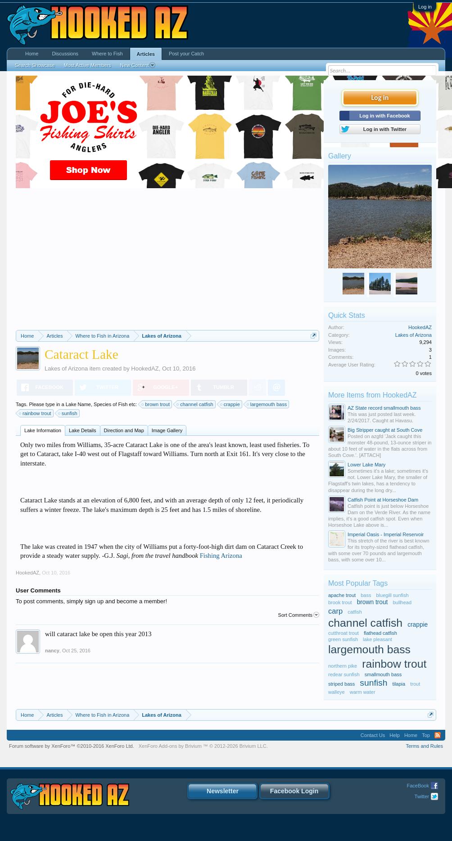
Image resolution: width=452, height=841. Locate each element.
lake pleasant (377, 639)
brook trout (340, 602)
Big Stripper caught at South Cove (385, 430)
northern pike (342, 666)
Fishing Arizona (221, 555)
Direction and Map (124, 430)
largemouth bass (267, 404)
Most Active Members (87, 65)
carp (335, 611)
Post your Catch (186, 53)
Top (426, 735)
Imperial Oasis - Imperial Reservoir (386, 534)
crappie (230, 404)
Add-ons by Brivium (203, 746)
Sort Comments (298, 615)
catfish (355, 612)
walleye (336, 692)
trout (415, 684)
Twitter (422, 796)
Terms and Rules (424, 746)
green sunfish (343, 639)
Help (394, 735)
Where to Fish (107, 53)
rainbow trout (35, 413)
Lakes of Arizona (66, 368)
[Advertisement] (168, 262)
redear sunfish (344, 674)
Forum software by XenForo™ (71, 746)
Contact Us (373, 735)
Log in (425, 6)
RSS (437, 735)
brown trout (156, 404)
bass (366, 595)
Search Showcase (35, 65)
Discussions (65, 53)
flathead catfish (380, 633)
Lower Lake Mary (366, 464)
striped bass (341, 684)
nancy (52, 650)
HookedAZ (144, 368)
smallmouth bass (383, 674)
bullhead (402, 602)
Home (31, 53)
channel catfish (195, 404)
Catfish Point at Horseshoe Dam (383, 499)
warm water (362, 692)
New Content (138, 65)
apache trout (342, 595)
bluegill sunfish (392, 595)
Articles (146, 54)
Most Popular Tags (358, 583)
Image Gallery (167, 430)
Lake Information (42, 430)
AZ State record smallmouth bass (384, 408)
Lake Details (82, 430)
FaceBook (418, 785)
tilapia (398, 684)
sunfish (68, 413)
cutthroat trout (343, 633)
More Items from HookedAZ (372, 395)
